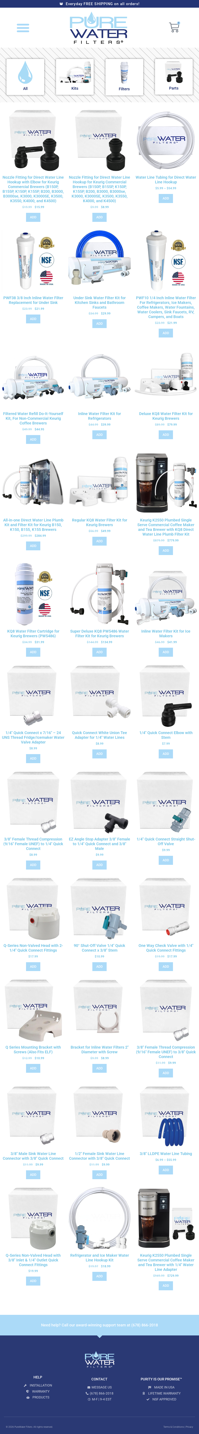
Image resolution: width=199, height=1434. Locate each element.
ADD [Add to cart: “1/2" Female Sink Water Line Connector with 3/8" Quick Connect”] (99, 1175)
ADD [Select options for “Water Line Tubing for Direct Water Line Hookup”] (166, 198)
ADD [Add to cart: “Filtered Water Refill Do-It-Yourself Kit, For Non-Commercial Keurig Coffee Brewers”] (33, 439)
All (25, 88)
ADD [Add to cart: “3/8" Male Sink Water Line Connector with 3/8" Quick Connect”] (33, 1175)
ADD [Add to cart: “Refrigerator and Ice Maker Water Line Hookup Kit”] (99, 1276)
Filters (124, 89)
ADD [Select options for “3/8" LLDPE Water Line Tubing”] (166, 1170)
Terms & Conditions (173, 1427)
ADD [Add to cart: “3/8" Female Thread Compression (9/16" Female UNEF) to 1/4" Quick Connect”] (33, 865)
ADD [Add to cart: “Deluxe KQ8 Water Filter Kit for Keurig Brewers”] (166, 435)
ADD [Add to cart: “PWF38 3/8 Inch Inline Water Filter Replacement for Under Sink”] (33, 319)
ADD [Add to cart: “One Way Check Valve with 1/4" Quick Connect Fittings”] (166, 966)
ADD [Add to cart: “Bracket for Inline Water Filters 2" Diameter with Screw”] (99, 1068)
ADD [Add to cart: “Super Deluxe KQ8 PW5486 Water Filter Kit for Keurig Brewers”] (99, 652)
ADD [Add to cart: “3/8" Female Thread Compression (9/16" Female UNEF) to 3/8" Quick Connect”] (166, 1073)
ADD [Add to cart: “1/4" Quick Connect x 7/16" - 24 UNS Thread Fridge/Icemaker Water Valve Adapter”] (33, 758)
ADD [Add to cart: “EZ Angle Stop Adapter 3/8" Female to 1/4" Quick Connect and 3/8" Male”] (99, 865)
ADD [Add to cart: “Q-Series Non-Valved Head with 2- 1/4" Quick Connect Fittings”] (33, 966)
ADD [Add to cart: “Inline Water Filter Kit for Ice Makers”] (166, 652)
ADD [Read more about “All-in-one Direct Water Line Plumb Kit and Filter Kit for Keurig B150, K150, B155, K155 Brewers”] (33, 546)
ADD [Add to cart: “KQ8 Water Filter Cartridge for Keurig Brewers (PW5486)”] (33, 652)
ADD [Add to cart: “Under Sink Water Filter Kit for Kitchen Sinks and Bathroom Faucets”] (99, 324)
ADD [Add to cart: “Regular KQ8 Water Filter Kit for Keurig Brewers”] (99, 541)
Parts (173, 88)
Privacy (189, 1427)
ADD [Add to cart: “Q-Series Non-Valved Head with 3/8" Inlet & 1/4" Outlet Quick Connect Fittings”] (33, 1281)
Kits (74, 88)
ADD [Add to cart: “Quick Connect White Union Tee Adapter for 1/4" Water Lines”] (99, 754)
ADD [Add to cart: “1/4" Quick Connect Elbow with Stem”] (166, 754)
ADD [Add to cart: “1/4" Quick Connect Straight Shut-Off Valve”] (166, 860)
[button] (23, 27)
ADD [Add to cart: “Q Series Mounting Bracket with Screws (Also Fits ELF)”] (33, 1068)
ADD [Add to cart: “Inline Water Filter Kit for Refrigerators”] (99, 435)
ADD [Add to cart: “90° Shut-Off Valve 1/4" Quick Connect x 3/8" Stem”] (99, 966)
